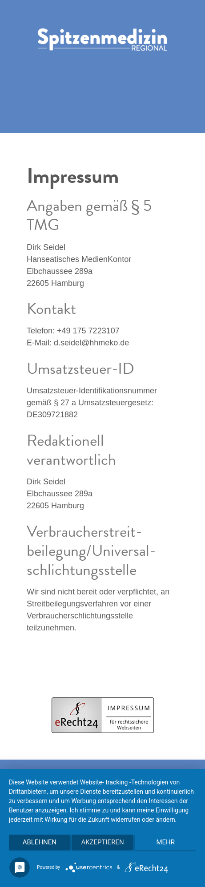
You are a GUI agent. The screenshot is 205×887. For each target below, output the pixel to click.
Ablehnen (39, 842)
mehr (165, 842)
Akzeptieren (102, 842)
